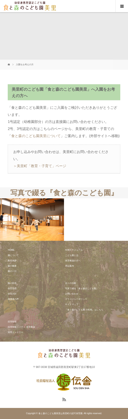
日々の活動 (70, 283)
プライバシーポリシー (76, 299)
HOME (11, 250)
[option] (32, 219)
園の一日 (12, 271)
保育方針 (12, 294)
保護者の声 (13, 299)
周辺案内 (69, 266)
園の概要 (12, 266)
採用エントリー (15, 332)
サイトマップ (71, 304)
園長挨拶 (12, 260)
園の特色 (12, 283)
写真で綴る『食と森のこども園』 (81, 288)
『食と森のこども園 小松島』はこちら (84, 309)
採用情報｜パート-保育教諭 (21, 327)
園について (13, 255)
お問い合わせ (71, 294)
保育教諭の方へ (73, 260)
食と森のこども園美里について (36, 136)
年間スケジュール (74, 250)
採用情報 (12, 321)
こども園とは (71, 255)
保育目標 (12, 288)
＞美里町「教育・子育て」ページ (39, 166)
